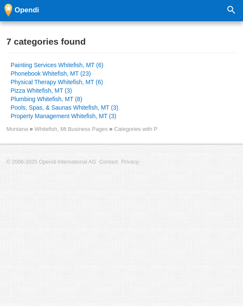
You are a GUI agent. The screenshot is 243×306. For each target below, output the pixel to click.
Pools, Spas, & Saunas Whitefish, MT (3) (64, 107)
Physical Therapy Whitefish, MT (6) (57, 82)
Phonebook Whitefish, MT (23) (51, 73)
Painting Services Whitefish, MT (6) (57, 65)
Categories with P (136, 129)
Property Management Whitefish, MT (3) (63, 116)
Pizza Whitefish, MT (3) (41, 90)
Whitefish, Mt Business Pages (71, 129)
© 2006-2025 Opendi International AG (51, 162)
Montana (17, 129)
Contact (108, 162)
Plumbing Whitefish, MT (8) (46, 99)
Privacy (129, 162)
